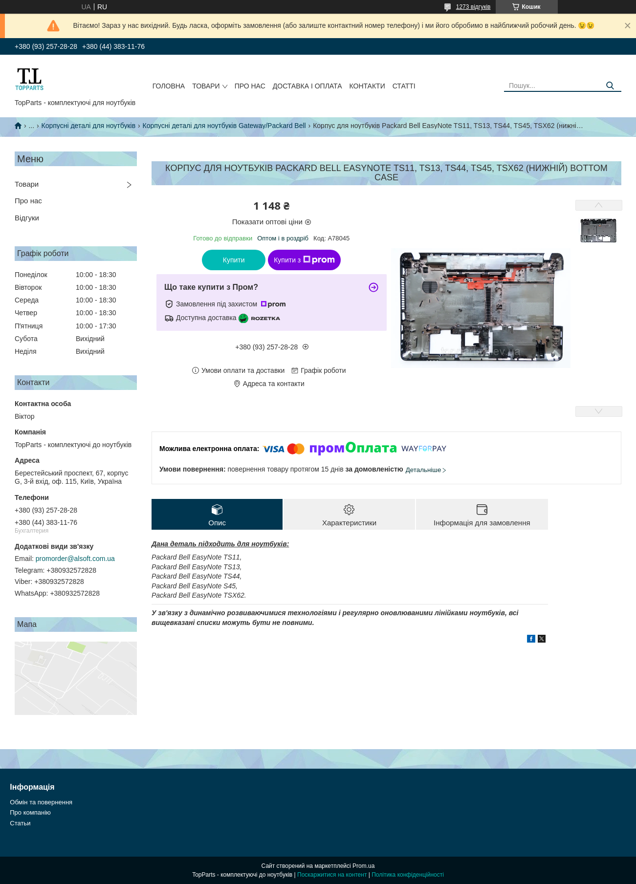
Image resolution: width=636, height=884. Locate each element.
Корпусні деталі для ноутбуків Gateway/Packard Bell (224, 125)
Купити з (304, 260)
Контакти (367, 86)
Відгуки (27, 218)
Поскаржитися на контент (332, 874)
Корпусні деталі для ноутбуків (89, 125)
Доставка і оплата (307, 86)
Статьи (20, 823)
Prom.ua (363, 865)
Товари (205, 86)
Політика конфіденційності (408, 874)
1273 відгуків (473, 6)
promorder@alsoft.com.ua (75, 558)
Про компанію (30, 812)
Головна (169, 86)
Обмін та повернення (41, 802)
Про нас (250, 86)
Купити (234, 260)
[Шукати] (610, 86)
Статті (404, 86)
